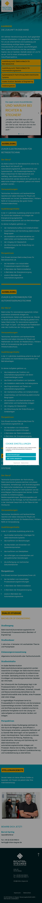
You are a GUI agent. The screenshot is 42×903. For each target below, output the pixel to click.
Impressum (17, 463)
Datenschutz (24, 463)
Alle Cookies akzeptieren (14, 458)
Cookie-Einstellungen (13, 455)
